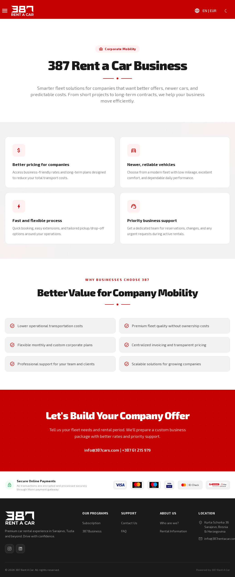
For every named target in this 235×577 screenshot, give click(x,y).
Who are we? (169, 523)
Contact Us (129, 523)
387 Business (92, 531)
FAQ (124, 531)
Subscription (91, 523)
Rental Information (173, 531)
